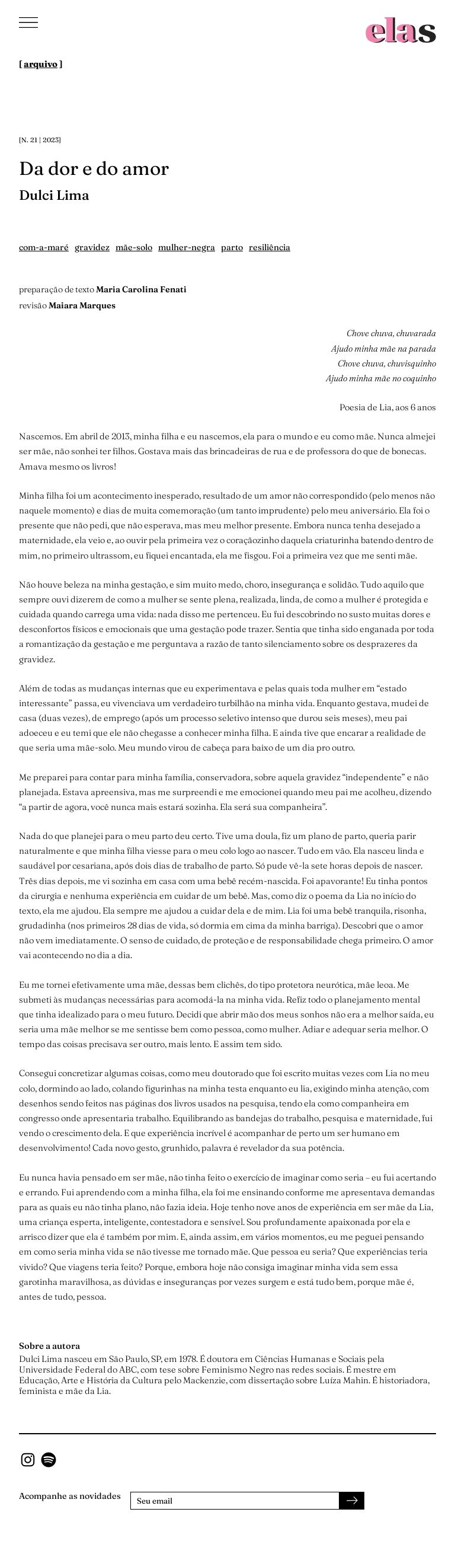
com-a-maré (44, 247)
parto (232, 247)
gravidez (92, 247)
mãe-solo (134, 247)
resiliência (269, 247)
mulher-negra (186, 247)
